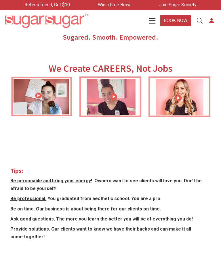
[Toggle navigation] (152, 21)
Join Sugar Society (178, 4)
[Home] (55, 21)
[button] (199, 21)
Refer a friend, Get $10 (47, 4)
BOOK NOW (175, 20)
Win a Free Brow (114, 4)
